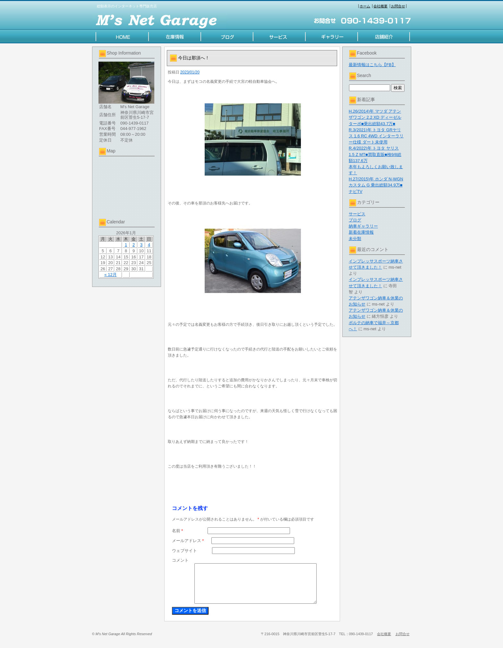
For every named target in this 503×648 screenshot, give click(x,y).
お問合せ (398, 6)
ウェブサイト (184, 550)
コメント (180, 560)
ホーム (365, 6)
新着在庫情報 (361, 232)
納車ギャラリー (363, 226)
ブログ (355, 220)
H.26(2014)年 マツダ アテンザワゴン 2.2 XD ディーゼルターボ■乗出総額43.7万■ (375, 117)
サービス (357, 214)
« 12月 (110, 274)
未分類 (355, 238)
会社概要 (380, 6)
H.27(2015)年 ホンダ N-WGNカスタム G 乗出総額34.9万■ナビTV (376, 185)
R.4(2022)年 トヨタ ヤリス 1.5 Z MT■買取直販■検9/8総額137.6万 (375, 154)
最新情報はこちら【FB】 (372, 64)
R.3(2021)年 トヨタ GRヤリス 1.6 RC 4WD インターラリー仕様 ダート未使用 (376, 135)
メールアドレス (188, 540)
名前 (177, 530)
